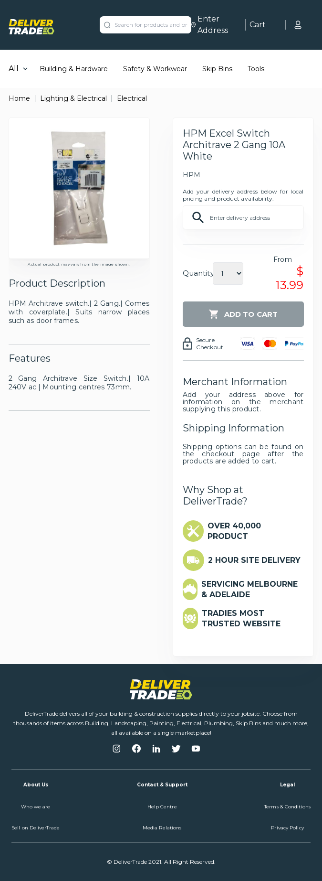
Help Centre (162, 807)
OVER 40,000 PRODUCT (234, 531)
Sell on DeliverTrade (35, 828)
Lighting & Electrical (73, 98)
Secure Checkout (210, 343)
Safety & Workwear (155, 68)
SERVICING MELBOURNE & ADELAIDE (249, 589)
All (14, 68)
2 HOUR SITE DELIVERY (254, 560)
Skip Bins (217, 68)
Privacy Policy (287, 828)
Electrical (132, 98)
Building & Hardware (74, 68)
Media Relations (162, 828)
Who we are (36, 807)
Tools (256, 68)
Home (19, 98)
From (282, 259)
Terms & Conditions (287, 807)
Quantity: (199, 273)
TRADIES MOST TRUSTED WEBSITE (241, 618)
